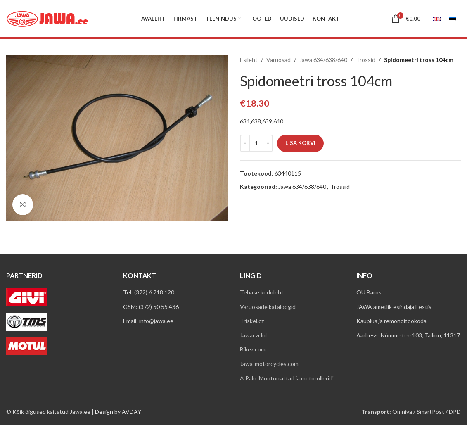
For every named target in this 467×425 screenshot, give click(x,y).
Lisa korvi (300, 143)
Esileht (249, 59)
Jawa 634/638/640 (323, 59)
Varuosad (278, 59)
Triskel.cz (252, 320)
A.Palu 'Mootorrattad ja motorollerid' (287, 378)
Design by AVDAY (118, 411)
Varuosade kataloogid (268, 306)
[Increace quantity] (268, 143)
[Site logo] (47, 17)
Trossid (365, 59)
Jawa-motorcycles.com (269, 363)
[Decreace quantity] (245, 143)
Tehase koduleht (262, 292)
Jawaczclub (254, 335)
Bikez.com (253, 349)
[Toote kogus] (256, 143)
